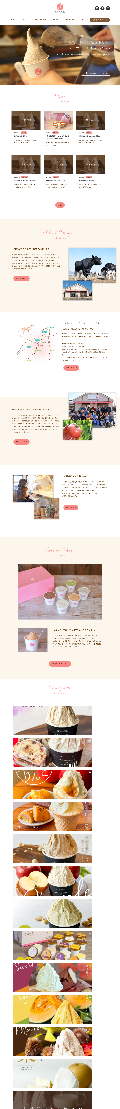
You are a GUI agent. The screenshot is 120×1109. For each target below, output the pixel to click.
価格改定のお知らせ (20, 136)
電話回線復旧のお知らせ (86, 180)
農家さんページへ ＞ (25, 434)
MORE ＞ (60, 203)
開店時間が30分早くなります (55, 180)
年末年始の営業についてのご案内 (89, 136)
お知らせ (23, 133)
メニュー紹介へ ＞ (74, 497)
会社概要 (15, 1084)
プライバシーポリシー (26, 1084)
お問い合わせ (37, 1084)
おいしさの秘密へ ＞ (25, 274)
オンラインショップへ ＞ (60, 653)
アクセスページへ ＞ (75, 363)
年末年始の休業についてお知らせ (24, 180)
